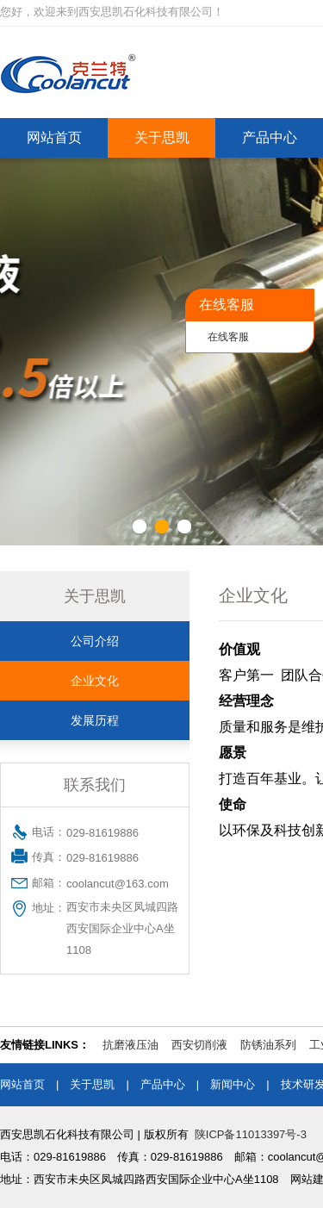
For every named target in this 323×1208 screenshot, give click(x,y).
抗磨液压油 (130, 1044)
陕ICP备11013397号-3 (251, 1134)
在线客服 (228, 337)
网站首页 (54, 137)
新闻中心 (232, 1084)
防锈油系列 (268, 1044)
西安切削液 (199, 1044)
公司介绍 (95, 641)
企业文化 (95, 681)
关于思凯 (161, 137)
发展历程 (95, 720)
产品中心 (269, 137)
